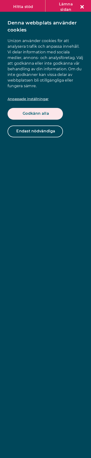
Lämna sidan (71, 7)
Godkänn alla (36, 113)
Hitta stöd (23, 6)
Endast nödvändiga (35, 131)
